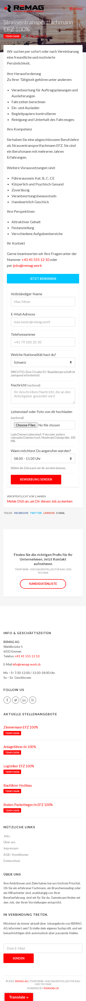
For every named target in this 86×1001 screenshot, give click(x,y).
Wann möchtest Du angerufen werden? (41, 450)
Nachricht (25, 385)
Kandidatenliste (43, 584)
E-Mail (60, 512)
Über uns (9, 842)
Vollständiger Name (26, 294)
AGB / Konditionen (15, 854)
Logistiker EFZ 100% (18, 766)
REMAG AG (21, 981)
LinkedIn (49, 512)
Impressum (10, 848)
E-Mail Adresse (23, 314)
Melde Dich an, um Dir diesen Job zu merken (39, 501)
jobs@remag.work (27, 265)
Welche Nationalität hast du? (33, 354)
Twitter (36, 512)
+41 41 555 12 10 (35, 259)
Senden (19, 958)
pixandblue (51, 988)
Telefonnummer (23, 334)
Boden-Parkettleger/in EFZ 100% (28, 805)
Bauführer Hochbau (17, 785)
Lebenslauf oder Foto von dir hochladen (41, 414)
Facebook (21, 512)
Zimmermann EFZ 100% (20, 727)
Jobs (6, 836)
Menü (76, 8)
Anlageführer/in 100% (19, 747)
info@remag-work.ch (27, 664)
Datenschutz (11, 861)
